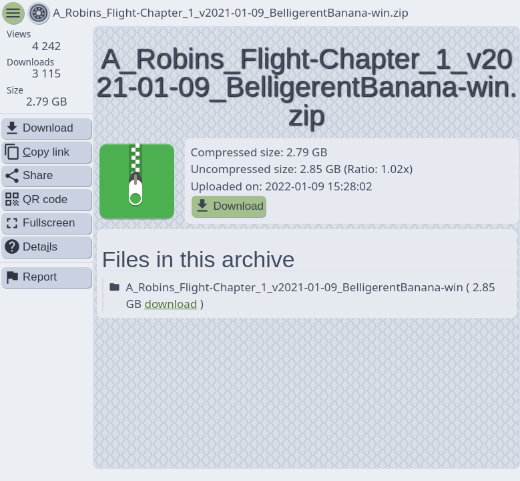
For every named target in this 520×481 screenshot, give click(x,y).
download (170, 303)
